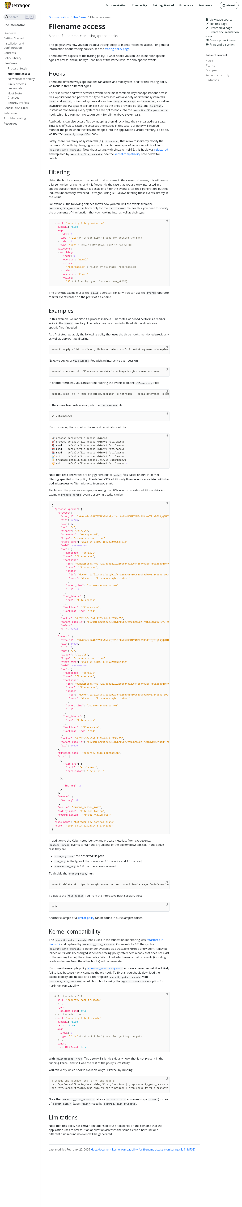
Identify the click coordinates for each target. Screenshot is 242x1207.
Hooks (209, 61)
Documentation (59, 17)
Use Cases (79, 17)
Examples (211, 70)
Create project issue (220, 40)
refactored (161, 149)
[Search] (19, 17)
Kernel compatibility (217, 75)
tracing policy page (117, 49)
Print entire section (220, 44)
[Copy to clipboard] (167, 221)
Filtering (210, 65)
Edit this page (216, 24)
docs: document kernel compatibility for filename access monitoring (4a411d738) (143, 1149)
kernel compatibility (127, 154)
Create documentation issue (222, 34)
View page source (218, 19)
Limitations (212, 80)
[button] (205, 5)
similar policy (86, 918)
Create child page (218, 28)
